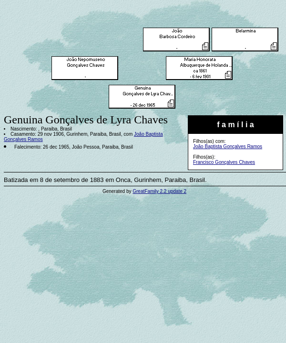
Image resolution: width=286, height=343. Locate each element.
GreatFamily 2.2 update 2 (159, 191)
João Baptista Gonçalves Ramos (227, 146)
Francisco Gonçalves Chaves (224, 162)
